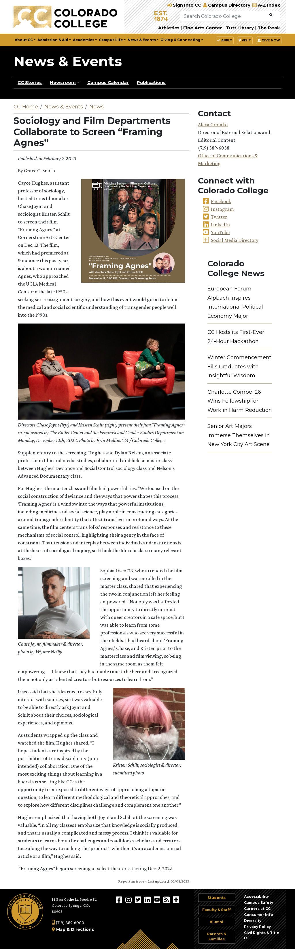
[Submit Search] (271, 15)
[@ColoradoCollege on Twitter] (138, 899)
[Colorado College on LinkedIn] (148, 899)
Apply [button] (224, 40)
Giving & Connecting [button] (180, 40)
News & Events (68, 61)
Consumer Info (258, 914)
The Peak (269, 27)
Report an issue (131, 881)
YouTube (220, 232)
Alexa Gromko (213, 124)
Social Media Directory (234, 240)
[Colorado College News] (167, 899)
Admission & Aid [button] (52, 40)
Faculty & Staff (216, 910)
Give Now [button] (269, 40)
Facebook (221, 201)
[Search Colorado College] (224, 16)
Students (216, 898)
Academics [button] (83, 40)
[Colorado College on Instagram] (129, 899)
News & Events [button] (142, 40)
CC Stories (30, 82)
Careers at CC (257, 908)
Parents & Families (216, 936)
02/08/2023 (180, 881)
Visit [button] (245, 40)
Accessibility (256, 896)
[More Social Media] (176, 899)
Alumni (216, 922)
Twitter (219, 217)
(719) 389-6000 (68, 922)
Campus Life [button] (111, 40)
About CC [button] (24, 40)
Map (60, 929)
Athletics (168, 27)
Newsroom (63, 82)
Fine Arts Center (202, 27)
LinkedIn (220, 224)
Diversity (252, 921)
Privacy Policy (257, 927)
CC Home (26, 107)
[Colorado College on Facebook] (119, 899)
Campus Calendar (108, 82)
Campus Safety (258, 902)
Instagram (222, 209)
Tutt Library (240, 27)
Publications (151, 82)
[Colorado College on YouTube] (157, 899)
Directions (82, 929)
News (96, 107)
